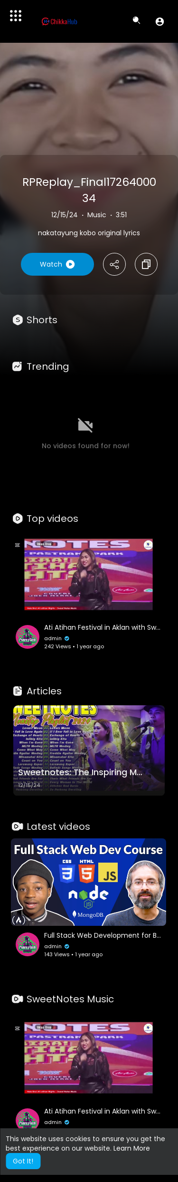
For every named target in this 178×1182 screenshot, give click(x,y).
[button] (159, 21)
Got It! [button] (23, 1161)
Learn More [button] (131, 1148)
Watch (57, 264)
